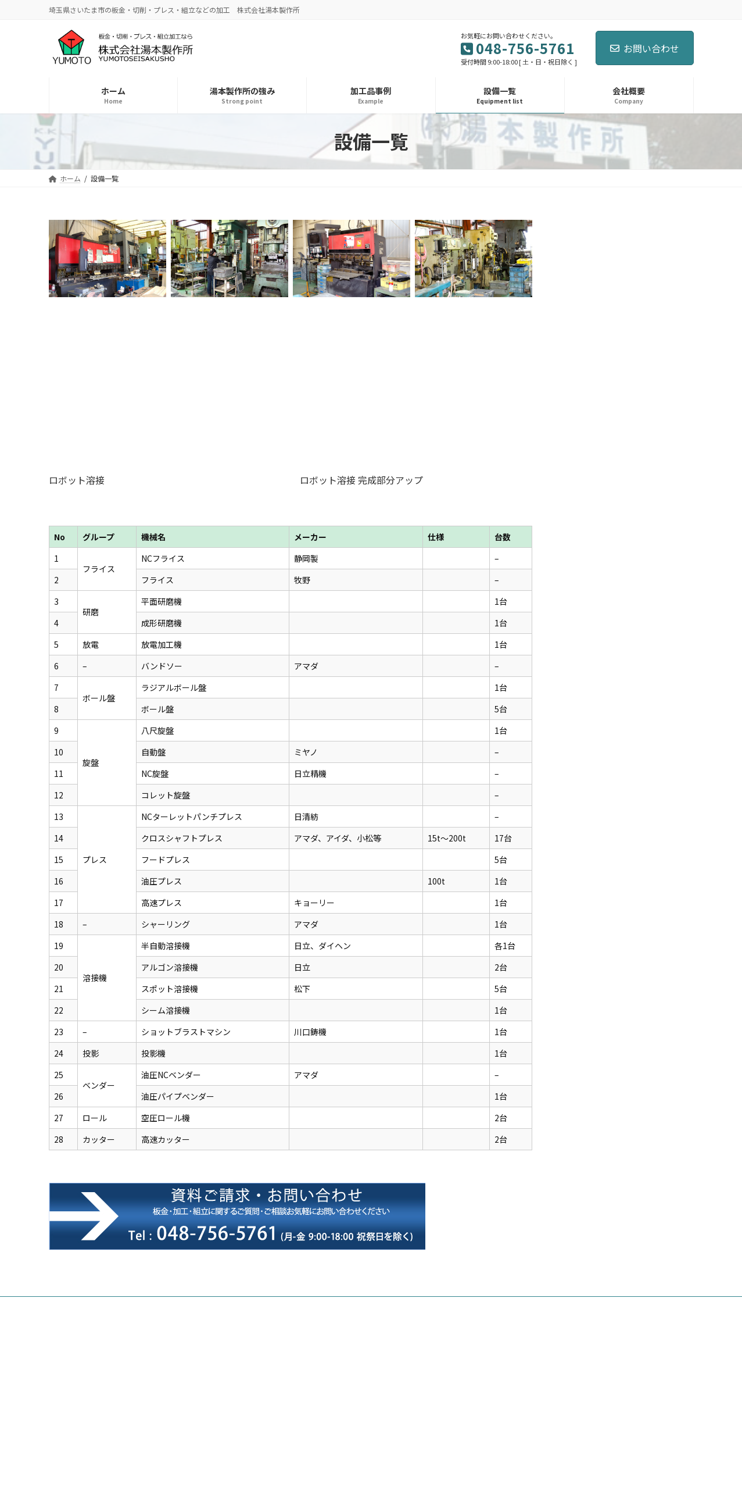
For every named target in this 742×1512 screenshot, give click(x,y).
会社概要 (306, 1307)
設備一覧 (255, 1307)
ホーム (70, 1307)
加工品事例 (200, 1307)
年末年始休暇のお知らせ (626, 549)
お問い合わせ (644, 48)
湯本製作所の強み (132, 1307)
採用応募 (357, 1307)
